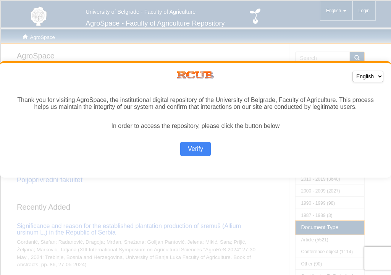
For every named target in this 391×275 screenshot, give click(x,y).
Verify (195, 149)
